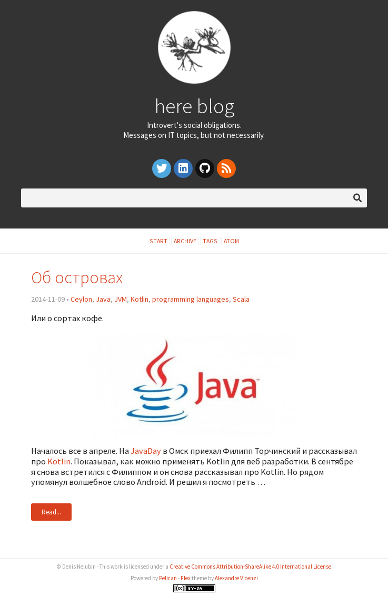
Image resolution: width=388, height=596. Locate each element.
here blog (194, 106)
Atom (231, 241)
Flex (186, 578)
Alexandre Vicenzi (236, 578)
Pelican (168, 578)
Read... (51, 512)
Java (103, 299)
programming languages (190, 299)
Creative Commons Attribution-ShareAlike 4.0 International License (250, 566)
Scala (241, 299)
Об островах (77, 277)
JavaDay (146, 450)
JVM (120, 299)
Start (158, 241)
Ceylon (81, 299)
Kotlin (139, 299)
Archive (185, 241)
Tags (210, 241)
